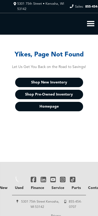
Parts (76, 188)
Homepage (49, 106)
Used (19, 188)
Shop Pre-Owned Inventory (49, 94)
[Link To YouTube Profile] (54, 179)
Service (57, 188)
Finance (37, 188)
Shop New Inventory (49, 82)
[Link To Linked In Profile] (44, 179)
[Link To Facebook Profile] (34, 179)
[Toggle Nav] (90, 23)
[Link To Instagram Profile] (63, 179)
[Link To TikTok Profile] (72, 179)
